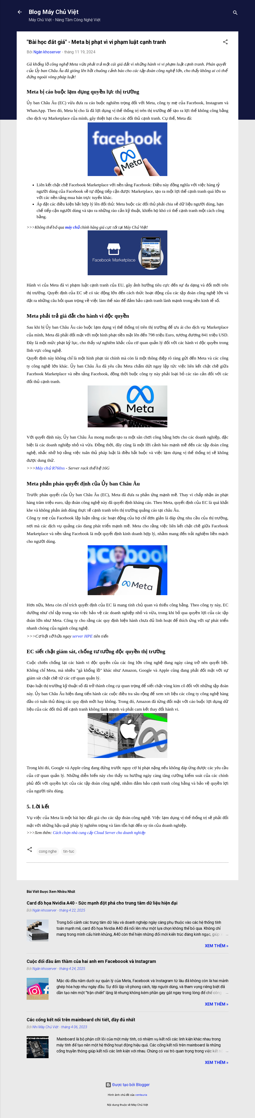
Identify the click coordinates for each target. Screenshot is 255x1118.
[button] (225, 43)
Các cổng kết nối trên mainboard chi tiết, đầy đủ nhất (81, 1019)
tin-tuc (68, 851)
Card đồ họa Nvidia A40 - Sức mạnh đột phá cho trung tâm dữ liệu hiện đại (102, 903)
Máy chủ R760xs (50, 468)
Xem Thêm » (216, 945)
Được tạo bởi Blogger (127, 1084)
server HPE (82, 636)
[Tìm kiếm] (235, 13)
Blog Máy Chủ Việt (53, 11)
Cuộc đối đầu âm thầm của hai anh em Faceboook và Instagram (91, 961)
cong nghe (48, 851)
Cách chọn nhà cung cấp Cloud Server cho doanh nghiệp (99, 833)
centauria (141, 1095)
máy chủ (72, 227)
